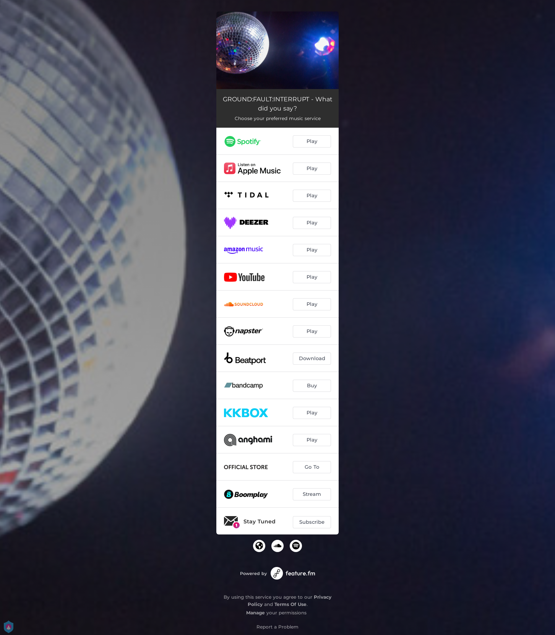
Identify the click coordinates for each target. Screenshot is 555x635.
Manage (255, 613)
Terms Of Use (290, 604)
